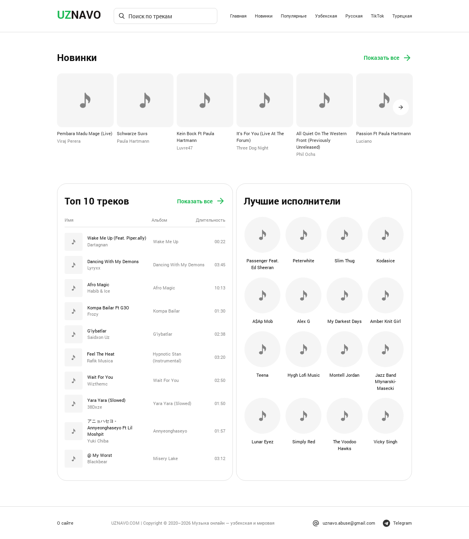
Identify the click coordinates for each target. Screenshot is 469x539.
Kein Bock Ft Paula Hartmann (195, 136)
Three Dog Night (252, 147)
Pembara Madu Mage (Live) (84, 133)
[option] (85, 108)
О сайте (65, 522)
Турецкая (402, 16)
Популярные (294, 16)
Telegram (397, 522)
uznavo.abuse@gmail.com (343, 522)
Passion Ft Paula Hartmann (383, 133)
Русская (354, 16)
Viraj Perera (69, 141)
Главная (238, 16)
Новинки (263, 16)
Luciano (364, 141)
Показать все (388, 58)
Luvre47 (185, 147)
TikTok (377, 16)
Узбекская (326, 16)
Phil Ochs (305, 154)
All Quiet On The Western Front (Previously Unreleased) (321, 140)
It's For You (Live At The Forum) (260, 136)
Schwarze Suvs (132, 133)
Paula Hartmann (133, 141)
